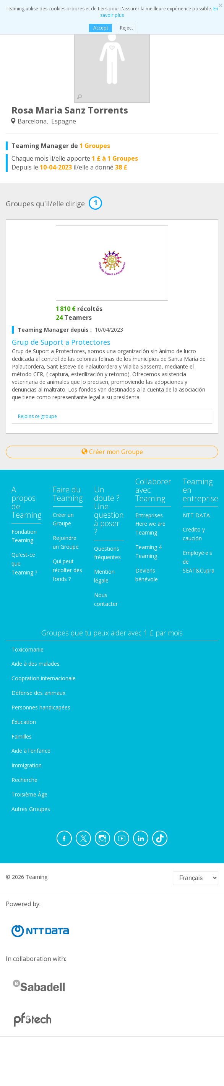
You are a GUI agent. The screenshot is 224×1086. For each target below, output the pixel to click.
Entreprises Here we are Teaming (150, 524)
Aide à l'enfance (30, 750)
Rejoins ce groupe (37, 416)
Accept (100, 28)
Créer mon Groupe (112, 452)
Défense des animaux (38, 692)
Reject (126, 28)
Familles (21, 736)
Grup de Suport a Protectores (61, 342)
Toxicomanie (27, 649)
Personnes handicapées (40, 707)
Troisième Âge (29, 794)
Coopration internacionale (43, 678)
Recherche (24, 779)
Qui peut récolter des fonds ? (67, 570)
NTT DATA (196, 515)
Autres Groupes (30, 809)
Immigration (26, 765)
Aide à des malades (35, 663)
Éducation (23, 722)
